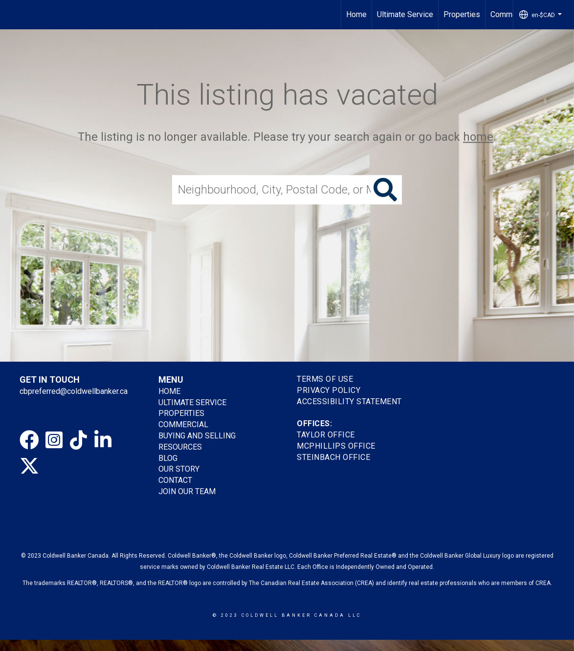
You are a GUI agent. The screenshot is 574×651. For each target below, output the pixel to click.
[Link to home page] (12, 14)
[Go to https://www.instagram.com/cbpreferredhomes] (54, 440)
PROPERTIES (181, 413)
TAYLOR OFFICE (326, 434)
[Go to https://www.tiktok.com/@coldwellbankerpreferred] (78, 440)
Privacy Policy (328, 390)
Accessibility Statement (349, 401)
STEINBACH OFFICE (333, 457)
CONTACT (175, 480)
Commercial (510, 14)
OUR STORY (178, 469)
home (478, 137)
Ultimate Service (405, 14)
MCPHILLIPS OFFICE (336, 446)
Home (356, 14)
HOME (169, 391)
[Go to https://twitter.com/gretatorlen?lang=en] (29, 466)
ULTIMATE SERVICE (192, 402)
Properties (461, 14)
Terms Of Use (325, 379)
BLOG (167, 458)
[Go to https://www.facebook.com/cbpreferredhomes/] (29, 440)
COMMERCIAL (183, 424)
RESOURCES (180, 447)
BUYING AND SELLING (197, 435)
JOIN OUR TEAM (188, 491)
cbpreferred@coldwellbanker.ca (74, 391)
